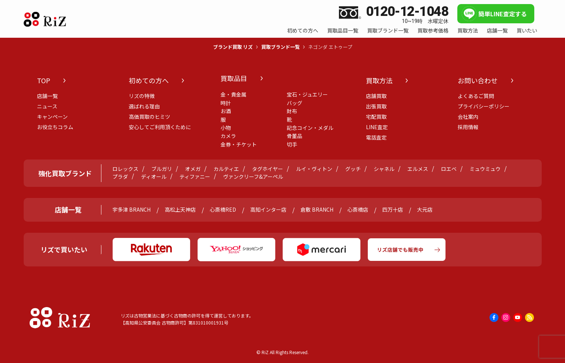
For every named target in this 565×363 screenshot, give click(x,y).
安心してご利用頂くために (160, 127)
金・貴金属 (233, 94)
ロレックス (125, 169)
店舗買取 (376, 96)
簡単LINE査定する (502, 13)
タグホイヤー (267, 169)
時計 (226, 103)
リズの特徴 (142, 96)
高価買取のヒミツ (149, 116)
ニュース (47, 106)
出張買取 (376, 106)
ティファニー (194, 176)
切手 (292, 144)
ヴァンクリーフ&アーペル (253, 176)
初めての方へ (149, 80)
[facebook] (494, 317)
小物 (226, 127)
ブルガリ (161, 169)
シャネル (384, 169)
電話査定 (376, 137)
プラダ (120, 176)
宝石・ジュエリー (307, 94)
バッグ (294, 103)
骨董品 (294, 136)
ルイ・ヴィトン (314, 169)
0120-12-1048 (407, 11)
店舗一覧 (47, 96)
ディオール (154, 176)
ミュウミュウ (485, 169)
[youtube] (517, 317)
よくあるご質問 (476, 96)
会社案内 (468, 116)
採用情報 (468, 127)
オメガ (193, 169)
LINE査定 (377, 127)
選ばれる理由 (144, 106)
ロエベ (449, 169)
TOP (43, 80)
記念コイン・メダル (310, 127)
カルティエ (226, 169)
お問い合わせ (478, 80)
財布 (292, 111)
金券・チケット (239, 144)
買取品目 (234, 78)
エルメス (417, 169)
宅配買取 (376, 116)
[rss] (529, 317)
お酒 (226, 111)
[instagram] (505, 317)
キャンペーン (52, 116)
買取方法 (379, 80)
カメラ (228, 136)
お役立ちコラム (55, 127)
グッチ (353, 169)
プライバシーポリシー (483, 106)
